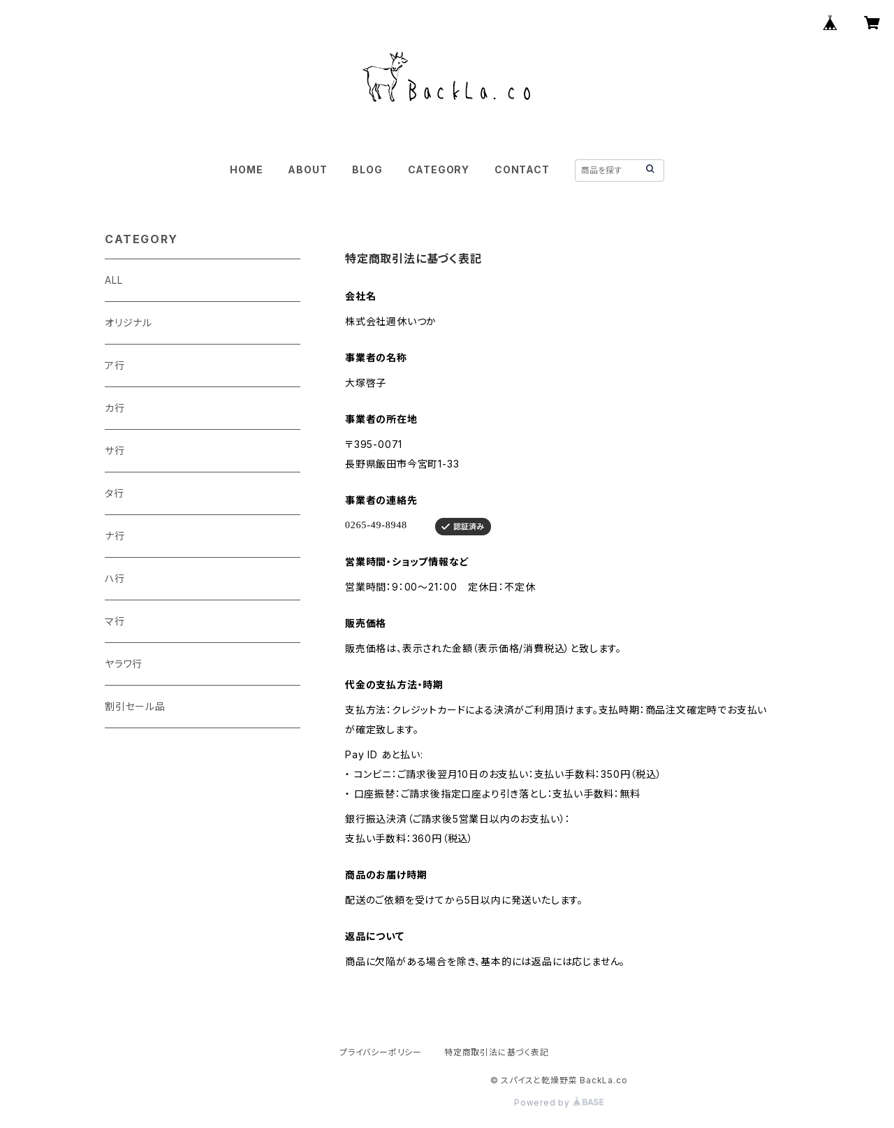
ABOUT (307, 169)
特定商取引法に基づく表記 (496, 1052)
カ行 (115, 408)
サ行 (115, 450)
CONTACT (522, 169)
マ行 (115, 621)
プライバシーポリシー (380, 1052)
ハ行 (115, 578)
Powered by (558, 1102)
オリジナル (128, 322)
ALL (113, 280)
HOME (246, 169)
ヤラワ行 (123, 664)
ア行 (115, 365)
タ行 (114, 493)
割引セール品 (135, 706)
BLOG (367, 169)
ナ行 (115, 536)
